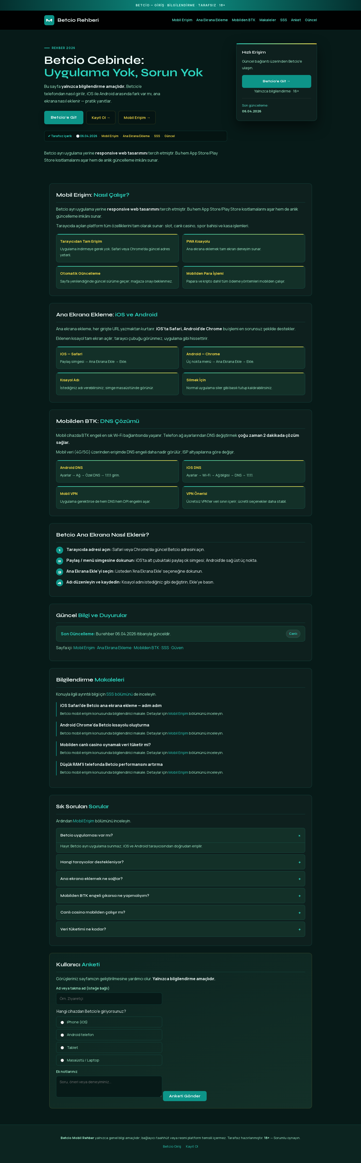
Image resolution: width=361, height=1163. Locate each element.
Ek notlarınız (67, 1071)
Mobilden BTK (243, 20)
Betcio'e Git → (276, 81)
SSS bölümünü (119, 694)
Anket (296, 20)
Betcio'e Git (64, 117)
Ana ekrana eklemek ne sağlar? (91, 878)
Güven (177, 647)
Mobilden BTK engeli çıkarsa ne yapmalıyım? (104, 895)
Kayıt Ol (192, 1146)
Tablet (69, 1047)
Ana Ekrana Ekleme (212, 20)
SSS (283, 20)
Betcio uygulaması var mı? (86, 835)
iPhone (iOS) (74, 1022)
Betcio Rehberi (71, 20)
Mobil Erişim (182, 20)
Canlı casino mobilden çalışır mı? (92, 912)
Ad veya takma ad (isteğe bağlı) (82, 988)
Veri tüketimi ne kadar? (83, 929)
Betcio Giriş (172, 1146)
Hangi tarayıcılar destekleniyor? (92, 862)
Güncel (311, 20)
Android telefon (77, 1034)
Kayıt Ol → (101, 117)
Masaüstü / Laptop (80, 1060)
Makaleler (267, 20)
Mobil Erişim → (137, 117)
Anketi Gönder (185, 1096)
